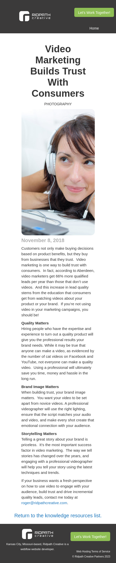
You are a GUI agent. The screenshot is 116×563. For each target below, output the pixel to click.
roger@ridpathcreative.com (44, 503)
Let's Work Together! (94, 13)
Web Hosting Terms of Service (93, 551)
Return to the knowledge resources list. (58, 515)
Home (94, 28)
